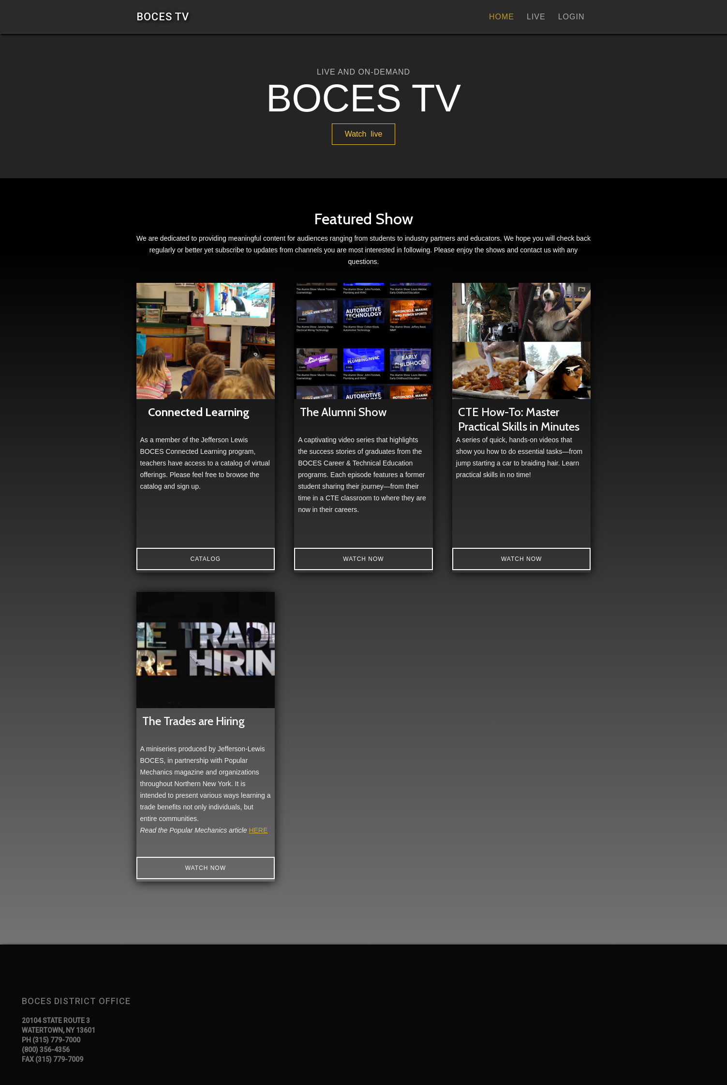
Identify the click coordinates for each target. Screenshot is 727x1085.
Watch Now (521, 559)
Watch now (363, 559)
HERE (258, 830)
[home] (162, 16)
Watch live (364, 134)
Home (501, 17)
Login (571, 17)
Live (536, 17)
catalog (206, 559)
